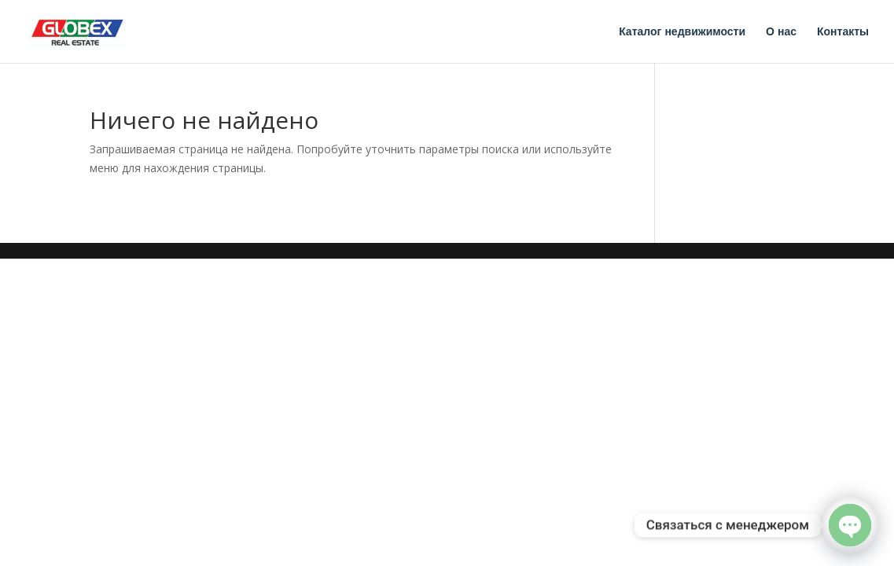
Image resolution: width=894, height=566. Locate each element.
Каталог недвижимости (682, 32)
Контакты (843, 32)
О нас (781, 32)
